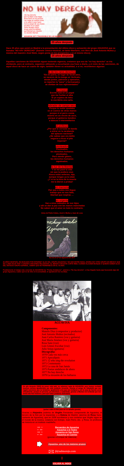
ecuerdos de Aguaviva (68, 427)
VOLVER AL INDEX (62, 463)
